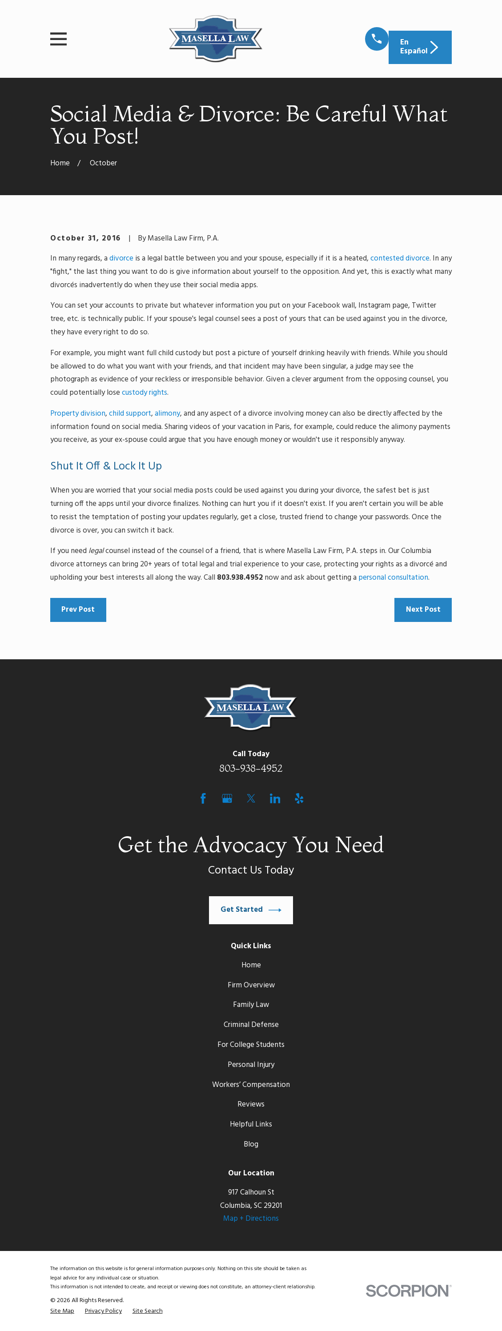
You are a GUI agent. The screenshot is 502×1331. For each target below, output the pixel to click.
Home (251, 965)
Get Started (251, 910)
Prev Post (78, 610)
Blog (251, 1145)
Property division (77, 414)
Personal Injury (251, 1065)
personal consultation (393, 578)
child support (130, 414)
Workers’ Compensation (251, 1085)
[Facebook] (203, 798)
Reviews (251, 1104)
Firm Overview (251, 985)
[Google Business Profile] (227, 798)
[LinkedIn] (275, 798)
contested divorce (400, 259)
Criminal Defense (251, 1025)
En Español (420, 46)
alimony (167, 414)
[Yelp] (299, 798)
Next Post (423, 610)
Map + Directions (251, 1219)
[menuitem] (62, 1311)
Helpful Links (251, 1125)
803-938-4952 (251, 768)
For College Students (251, 1045)
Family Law (251, 1005)
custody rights (144, 393)
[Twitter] (251, 798)
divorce (121, 259)
